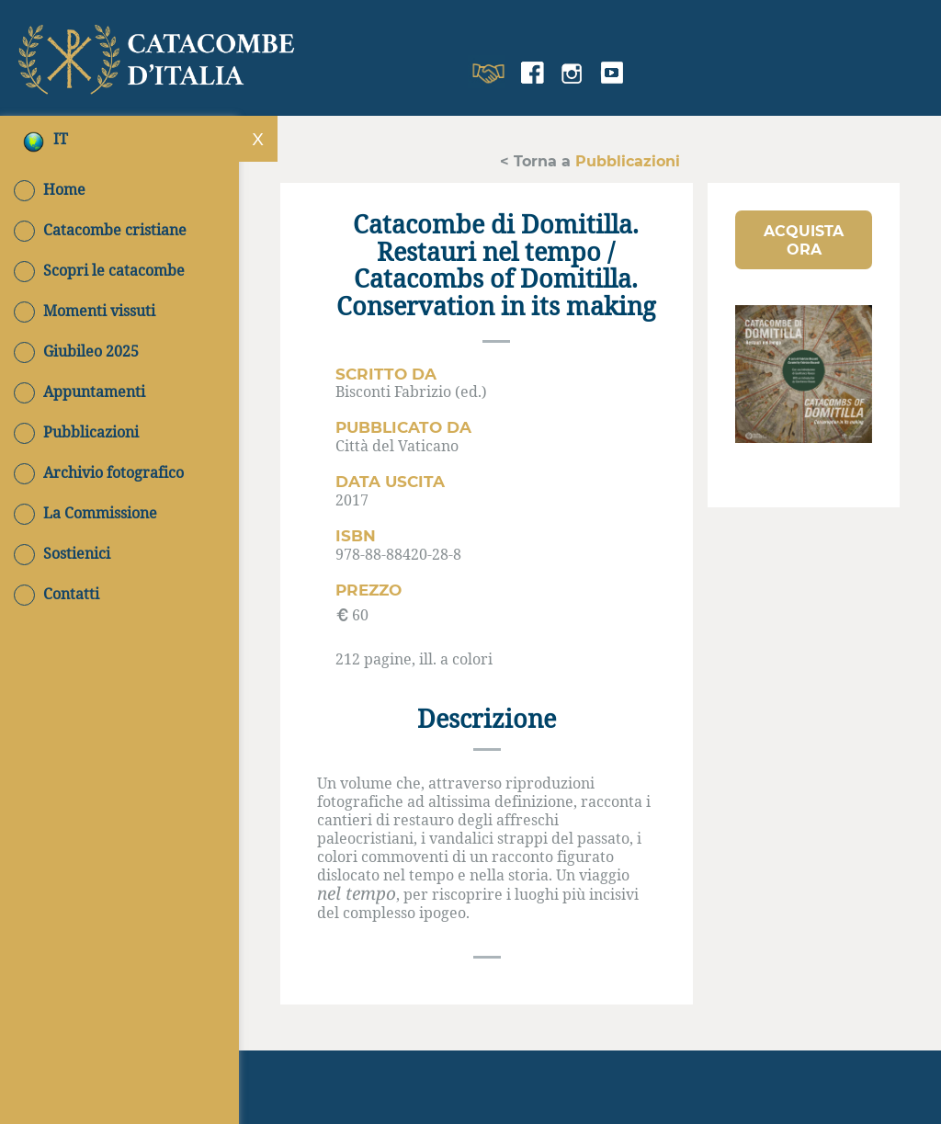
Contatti (56, 594)
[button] (803, 239)
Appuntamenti (79, 391)
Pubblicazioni (76, 432)
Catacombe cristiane (100, 230)
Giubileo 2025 (76, 351)
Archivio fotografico (99, 472)
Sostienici (62, 553)
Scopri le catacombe (99, 270)
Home (49, 189)
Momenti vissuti (84, 310)
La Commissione (85, 513)
